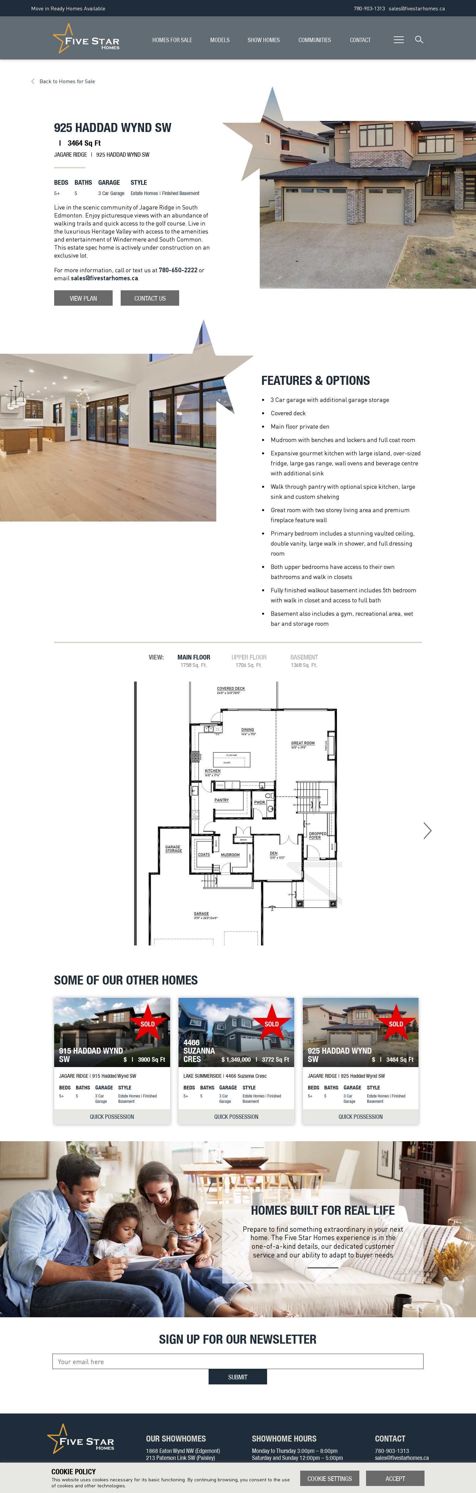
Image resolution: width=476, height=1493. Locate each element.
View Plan (83, 298)
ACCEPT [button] (395, 1478)
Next (428, 831)
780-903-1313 (369, 8)
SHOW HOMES (264, 40)
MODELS (220, 40)
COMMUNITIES (315, 40)
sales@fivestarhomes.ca (417, 8)
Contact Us (150, 298)
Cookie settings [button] (330, 1478)
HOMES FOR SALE (172, 40)
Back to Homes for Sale (67, 81)
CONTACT (360, 40)
